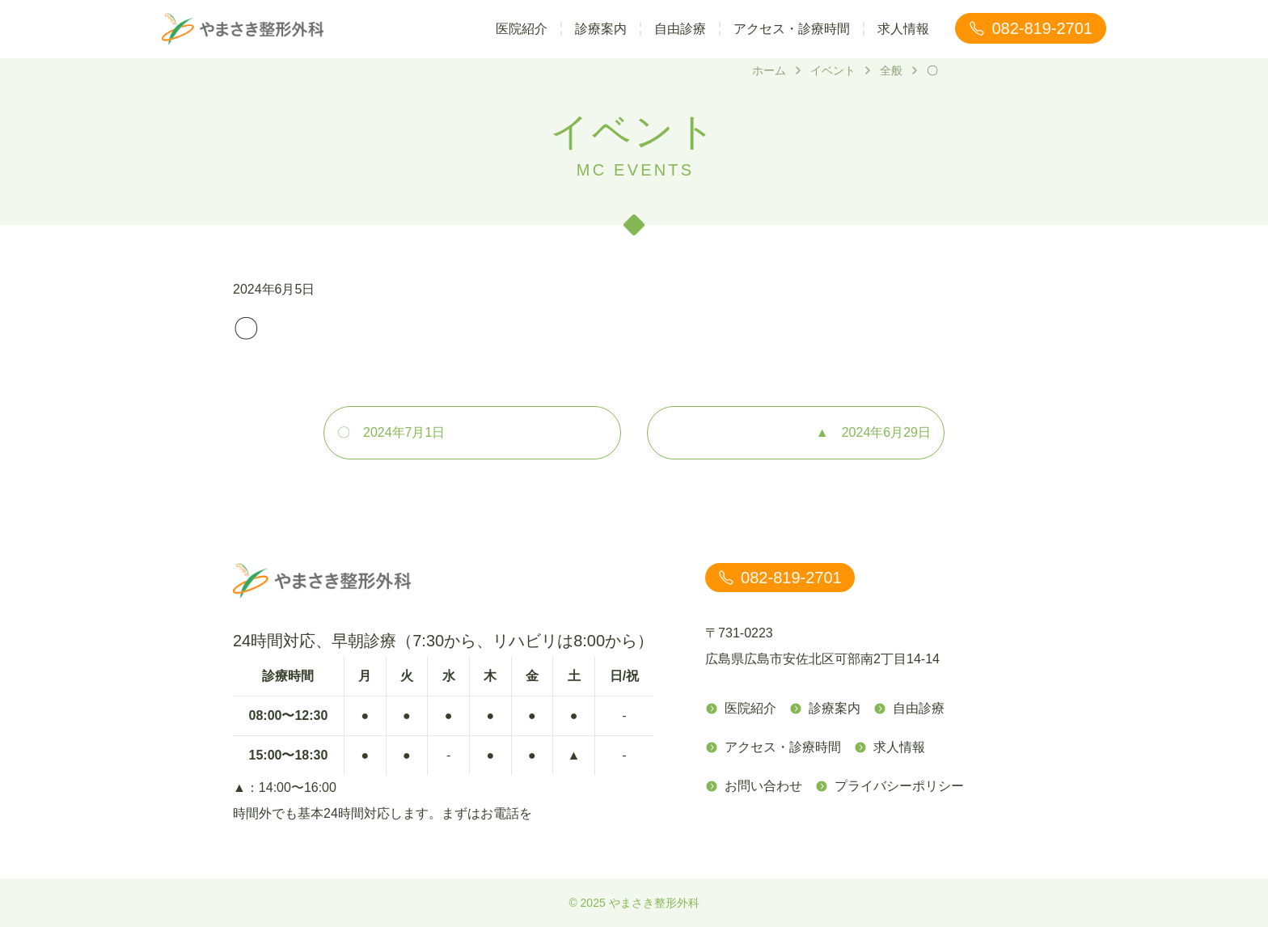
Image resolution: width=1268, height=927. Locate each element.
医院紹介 (521, 29)
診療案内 (601, 29)
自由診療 (680, 29)
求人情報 (903, 29)
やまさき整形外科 (654, 902)
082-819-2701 (1031, 28)
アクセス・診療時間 (791, 29)
